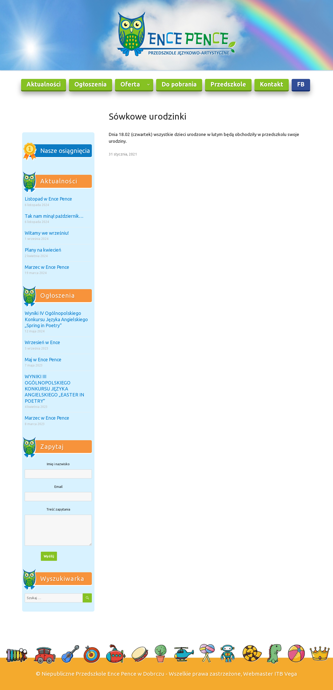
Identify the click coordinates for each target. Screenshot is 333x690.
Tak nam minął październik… (54, 216)
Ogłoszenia (90, 84)
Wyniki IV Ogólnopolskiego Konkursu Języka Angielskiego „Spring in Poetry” (56, 319)
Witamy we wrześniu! (47, 232)
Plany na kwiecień (43, 249)
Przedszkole (228, 84)
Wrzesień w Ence (42, 342)
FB (301, 84)
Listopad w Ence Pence (48, 198)
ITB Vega (285, 673)
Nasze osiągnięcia (65, 150)
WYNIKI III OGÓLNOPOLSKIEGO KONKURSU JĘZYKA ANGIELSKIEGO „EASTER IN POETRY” (54, 388)
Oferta (130, 84)
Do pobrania (179, 84)
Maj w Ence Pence (43, 359)
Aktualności (44, 84)
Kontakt (271, 84)
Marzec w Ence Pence (47, 267)
